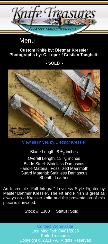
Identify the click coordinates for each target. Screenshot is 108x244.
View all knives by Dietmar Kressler (54, 142)
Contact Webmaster (55, 226)
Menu (27, 40)
